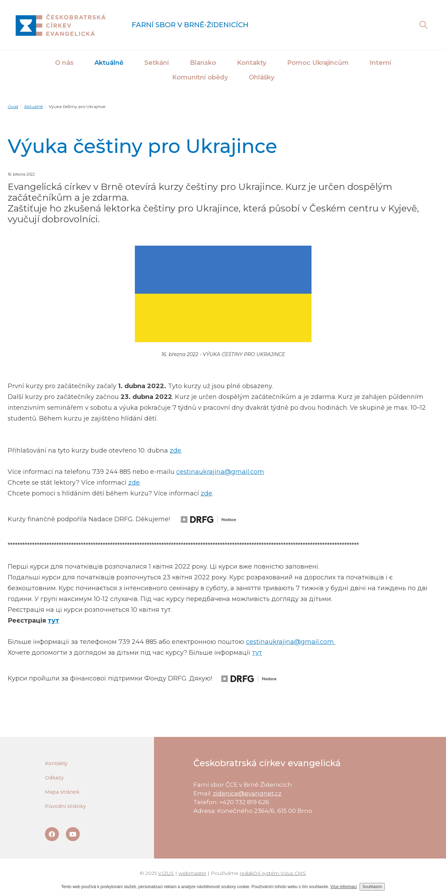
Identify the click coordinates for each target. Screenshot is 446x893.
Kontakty (251, 63)
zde (175, 450)
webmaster (192, 873)
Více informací (343, 886)
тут (53, 620)
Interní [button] (380, 63)
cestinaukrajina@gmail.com (220, 472)
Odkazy (54, 778)
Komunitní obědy (200, 77)
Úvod (13, 106)
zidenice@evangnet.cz (247, 793)
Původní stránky (65, 806)
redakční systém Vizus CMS (273, 873)
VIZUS (166, 873)
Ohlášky (261, 77)
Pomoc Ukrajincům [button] (318, 63)
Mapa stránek (62, 792)
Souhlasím (372, 886)
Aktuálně (108, 63)
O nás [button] (64, 63)
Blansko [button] (203, 63)
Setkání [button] (156, 63)
